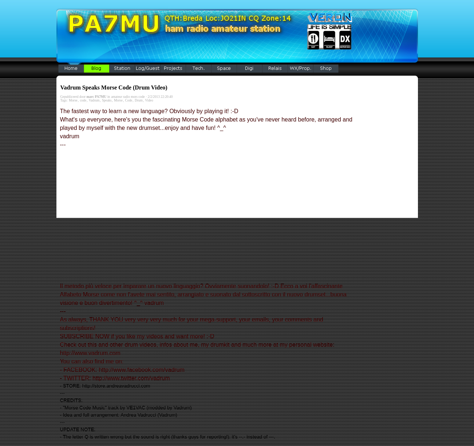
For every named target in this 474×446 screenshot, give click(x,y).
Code (129, 100)
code (83, 100)
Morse (73, 100)
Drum (139, 100)
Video (149, 100)
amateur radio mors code (128, 97)
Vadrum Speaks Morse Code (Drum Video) (113, 87)
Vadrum (94, 100)
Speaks (106, 100)
